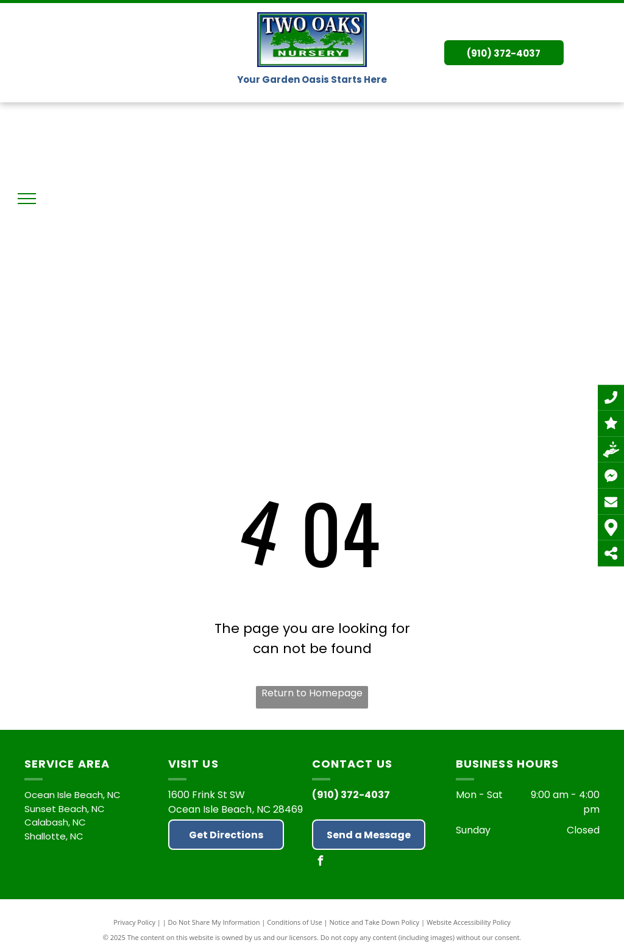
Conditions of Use (294, 922)
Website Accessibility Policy (469, 922)
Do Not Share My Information (214, 922)
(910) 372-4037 (351, 795)
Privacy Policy (134, 922)
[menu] (27, 198)
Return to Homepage (312, 693)
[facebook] (320, 862)
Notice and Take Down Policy (375, 922)
